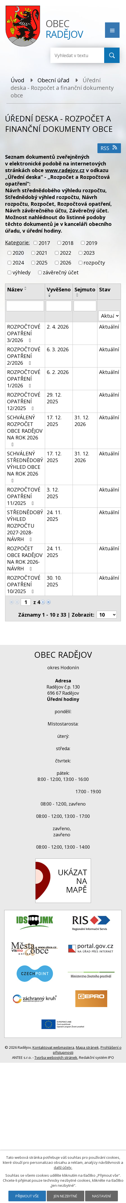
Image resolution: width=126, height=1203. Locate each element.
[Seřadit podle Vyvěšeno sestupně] (50, 296)
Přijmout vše (27, 1196)
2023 (89, 252)
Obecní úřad (53, 80)
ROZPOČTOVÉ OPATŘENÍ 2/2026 (23, 356)
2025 (41, 262)
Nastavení (101, 1196)
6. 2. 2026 (58, 372)
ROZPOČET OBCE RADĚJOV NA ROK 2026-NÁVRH (25, 558)
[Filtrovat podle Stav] (109, 316)
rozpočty (94, 262)
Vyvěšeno (59, 289)
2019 (91, 243)
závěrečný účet (61, 272)
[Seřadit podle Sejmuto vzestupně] (77, 294)
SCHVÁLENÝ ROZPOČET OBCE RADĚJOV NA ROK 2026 (25, 430)
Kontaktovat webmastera (53, 1047)
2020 (18, 252)
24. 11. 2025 (54, 515)
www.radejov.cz (65, 170)
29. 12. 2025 (54, 398)
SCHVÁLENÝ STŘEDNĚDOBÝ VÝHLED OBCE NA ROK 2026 (25, 466)
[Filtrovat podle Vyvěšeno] (59, 306)
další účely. (63, 1167)
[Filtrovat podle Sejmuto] (85, 306)
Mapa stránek (87, 1047)
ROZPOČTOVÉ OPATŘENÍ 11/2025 (23, 496)
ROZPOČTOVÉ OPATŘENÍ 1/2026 (23, 379)
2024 (18, 262)
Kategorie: (17, 242)
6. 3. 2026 (58, 349)
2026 (65, 262)
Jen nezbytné (65, 1196)
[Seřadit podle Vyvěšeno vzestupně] (50, 294)
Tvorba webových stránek (55, 1057)
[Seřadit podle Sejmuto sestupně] (77, 296)
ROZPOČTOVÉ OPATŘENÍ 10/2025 (23, 584)
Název (15, 289)
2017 (44, 243)
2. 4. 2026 (58, 326)
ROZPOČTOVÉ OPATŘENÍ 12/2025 (23, 401)
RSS (109, 148)
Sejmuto (84, 289)
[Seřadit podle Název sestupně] (26, 289)
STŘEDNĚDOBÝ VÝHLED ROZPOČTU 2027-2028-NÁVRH (25, 525)
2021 (41, 252)
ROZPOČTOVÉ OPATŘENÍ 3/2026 (23, 333)
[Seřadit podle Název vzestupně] (26, 287)
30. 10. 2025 (54, 581)
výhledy (22, 272)
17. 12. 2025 (54, 420)
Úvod (17, 80)
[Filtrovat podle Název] (25, 306)
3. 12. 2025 (53, 493)
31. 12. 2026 (81, 420)
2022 (65, 252)
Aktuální (109, 326)
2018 (67, 243)
